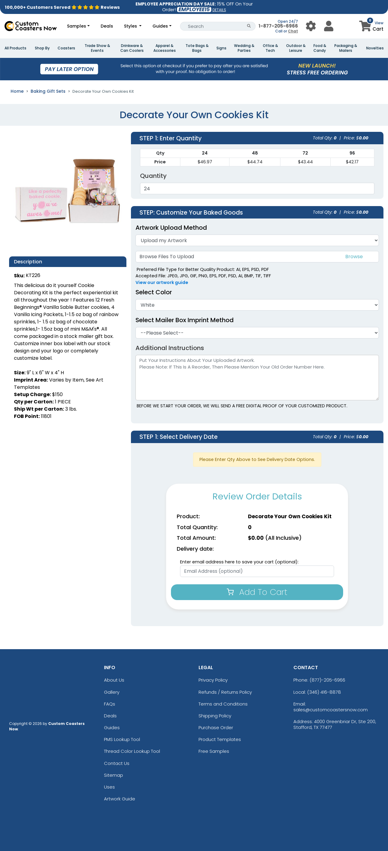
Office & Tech (270, 48)
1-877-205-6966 (278, 26)
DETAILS (219, 9)
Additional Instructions (169, 348)
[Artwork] (257, 240)
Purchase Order (216, 727)
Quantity (153, 176)
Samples (76, 26)
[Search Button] (249, 26)
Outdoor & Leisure (296, 48)
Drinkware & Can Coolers (132, 48)
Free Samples (214, 751)
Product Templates (220, 739)
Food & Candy (319, 48)
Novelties (375, 48)
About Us (114, 680)
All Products (15, 48)
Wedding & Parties (244, 48)
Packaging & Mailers (345, 48)
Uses (109, 787)
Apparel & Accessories (164, 48)
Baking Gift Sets (48, 91)
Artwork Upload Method (171, 227)
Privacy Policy (213, 680)
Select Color (153, 292)
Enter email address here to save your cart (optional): (239, 562)
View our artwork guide (161, 282)
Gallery (111, 692)
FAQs (109, 704)
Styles (131, 26)
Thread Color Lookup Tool (132, 751)
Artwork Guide (119, 799)
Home (17, 91)
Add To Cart (257, 592)
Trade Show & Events (97, 48)
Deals (107, 26)
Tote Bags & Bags (197, 48)
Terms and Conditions (223, 704)
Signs (221, 48)
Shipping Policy (215, 716)
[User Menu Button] (310, 26)
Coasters (66, 48)
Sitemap (113, 775)
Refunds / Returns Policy (225, 692)
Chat (293, 31)
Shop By (42, 48)
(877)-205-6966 (327, 680)
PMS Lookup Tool (122, 739)
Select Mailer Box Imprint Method (184, 320)
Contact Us (116, 763)
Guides (160, 26)
